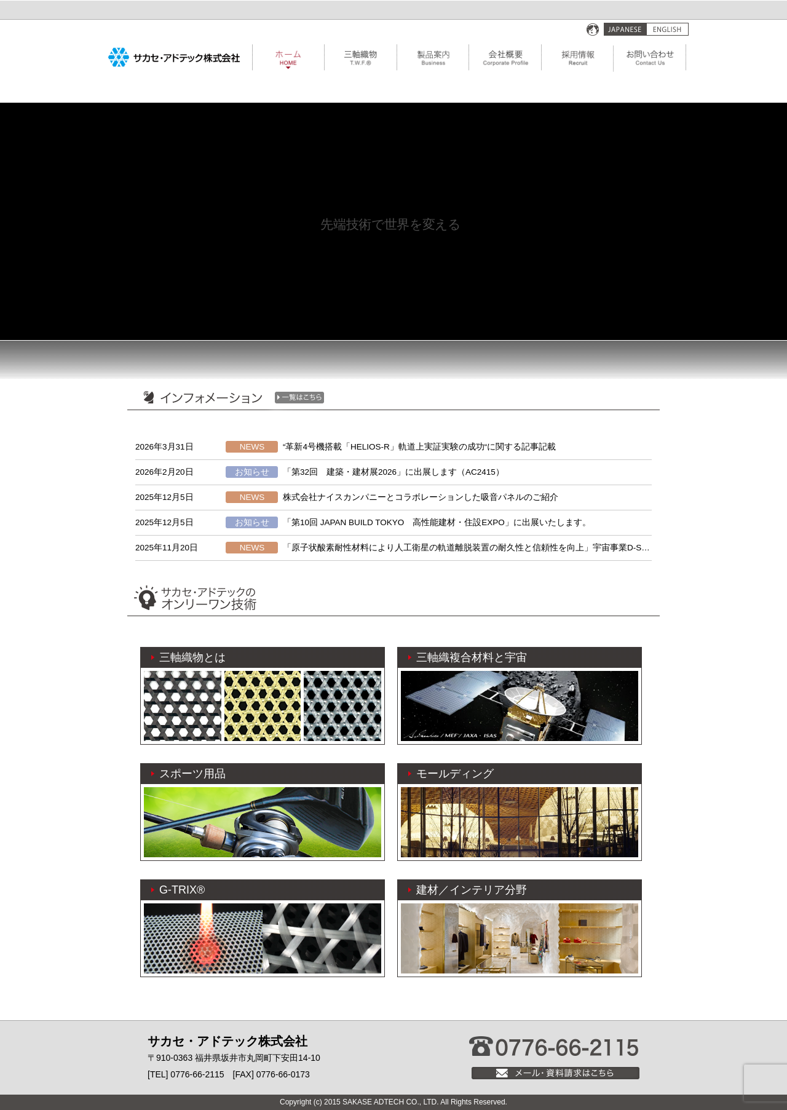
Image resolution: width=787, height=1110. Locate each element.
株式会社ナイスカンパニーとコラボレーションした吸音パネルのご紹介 (420, 497)
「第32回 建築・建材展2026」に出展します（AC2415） (393, 472)
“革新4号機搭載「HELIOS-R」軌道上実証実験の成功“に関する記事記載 (419, 446)
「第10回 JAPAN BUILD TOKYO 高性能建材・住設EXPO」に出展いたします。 (437, 522)
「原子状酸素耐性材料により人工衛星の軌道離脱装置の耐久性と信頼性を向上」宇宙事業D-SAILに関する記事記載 (503, 547)
